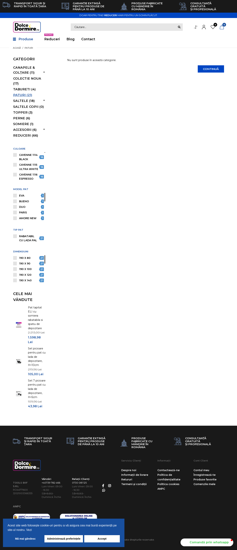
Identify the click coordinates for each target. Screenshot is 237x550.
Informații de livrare (134, 475)
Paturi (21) (22, 95)
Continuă (209, 69)
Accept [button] (102, 538)
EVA (21, 195)
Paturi (29, 47)
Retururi (126, 479)
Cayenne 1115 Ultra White (28, 167)
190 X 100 (25, 269)
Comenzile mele (204, 484)
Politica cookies (168, 484)
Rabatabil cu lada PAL (28, 238)
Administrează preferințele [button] (64, 538)
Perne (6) (21, 118)
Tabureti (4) (24, 89)
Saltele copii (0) (28, 107)
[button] (207, 542)
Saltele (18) (24, 101)
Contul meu (201, 470)
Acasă (17, 47)
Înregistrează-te (204, 475)
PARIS (23, 212)
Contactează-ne (168, 470)
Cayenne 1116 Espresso (28, 176)
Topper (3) (23, 112)
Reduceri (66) (25, 135)
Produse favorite (204, 479)
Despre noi (128, 470)
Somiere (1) (23, 124)
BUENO (24, 201)
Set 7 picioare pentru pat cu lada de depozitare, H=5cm (37, 389)
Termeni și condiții (134, 484)
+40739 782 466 (51, 482)
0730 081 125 (79, 482)
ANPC (17, 506)
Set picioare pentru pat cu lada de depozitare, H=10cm (37, 357)
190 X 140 (25, 280)
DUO (22, 207)
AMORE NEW (27, 218)
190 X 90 (24, 263)
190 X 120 (25, 274)
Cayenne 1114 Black (28, 157)
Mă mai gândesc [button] (25, 538)
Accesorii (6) (25, 130)
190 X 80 (25, 258)
